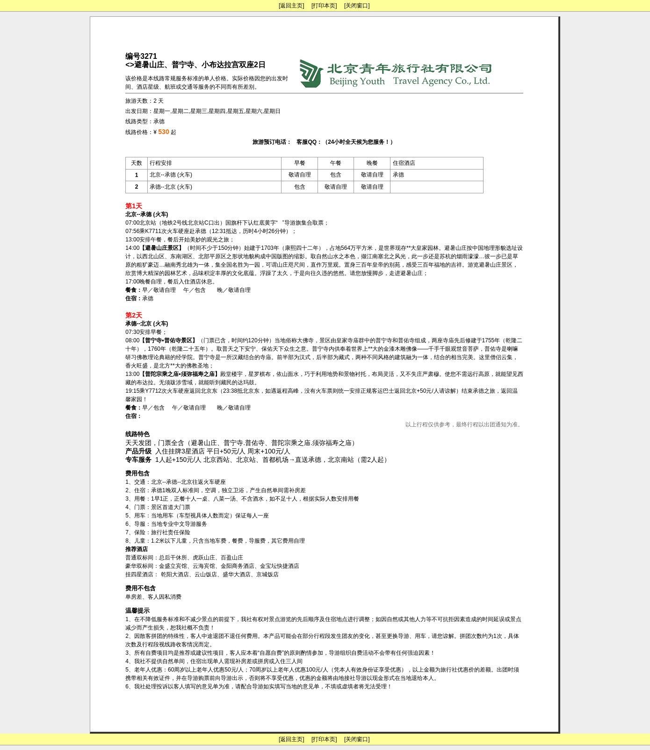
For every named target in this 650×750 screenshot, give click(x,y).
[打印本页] (324, 5)
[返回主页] (291, 5)
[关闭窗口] (357, 5)
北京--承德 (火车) (171, 174)
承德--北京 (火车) (171, 187)
